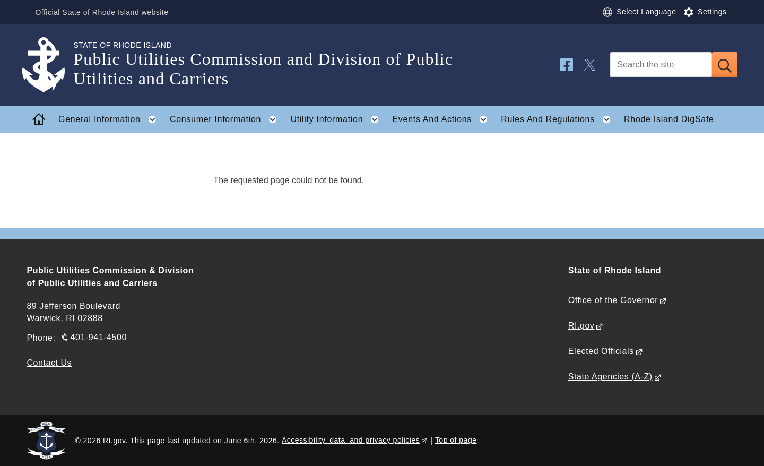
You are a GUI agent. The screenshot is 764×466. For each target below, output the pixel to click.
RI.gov (581, 325)
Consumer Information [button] (226, 119)
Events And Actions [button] (442, 119)
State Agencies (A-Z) (610, 376)
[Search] (661, 64)
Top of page (456, 440)
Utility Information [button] (337, 119)
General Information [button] (110, 119)
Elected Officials (601, 351)
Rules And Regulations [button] (559, 119)
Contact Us (49, 362)
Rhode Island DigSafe (669, 119)
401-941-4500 (99, 337)
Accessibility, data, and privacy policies (351, 440)
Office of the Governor (613, 300)
